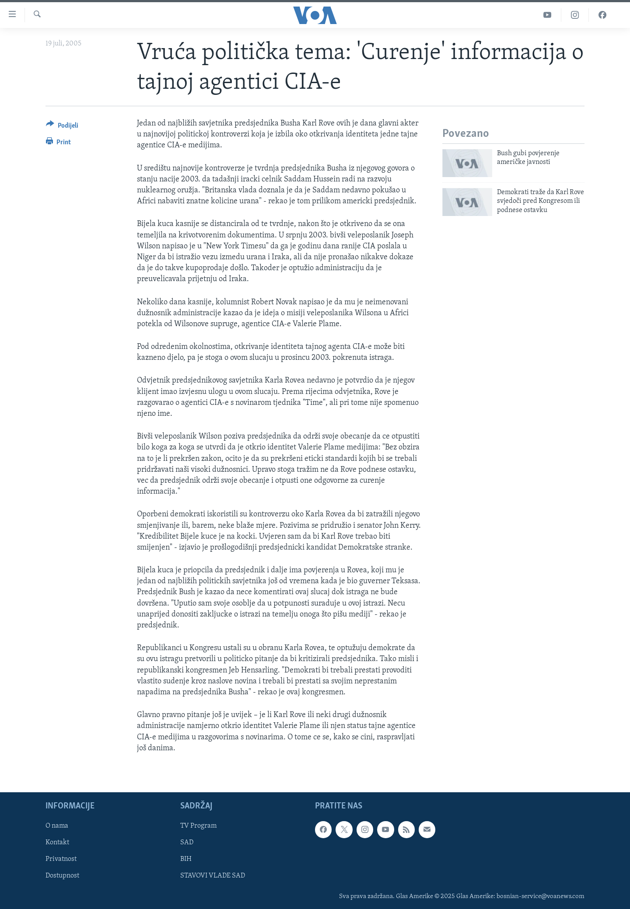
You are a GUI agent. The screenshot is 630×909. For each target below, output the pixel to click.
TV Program (198, 825)
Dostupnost (62, 875)
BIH (186, 859)
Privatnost (61, 859)
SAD (186, 842)
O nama (57, 825)
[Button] (62, 127)
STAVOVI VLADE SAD (212, 875)
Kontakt (57, 842)
